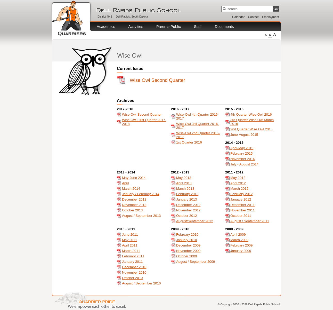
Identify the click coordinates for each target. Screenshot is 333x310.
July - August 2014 (244, 164)
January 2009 (240, 251)
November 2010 (134, 272)
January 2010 (186, 240)
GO (276, 9)
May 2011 (129, 240)
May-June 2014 (133, 178)
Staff (198, 27)
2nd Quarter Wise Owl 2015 (251, 129)
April (125, 183)
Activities (135, 27)
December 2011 (242, 205)
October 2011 (240, 216)
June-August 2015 (244, 135)
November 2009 (188, 251)
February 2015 (241, 153)
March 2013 (185, 188)
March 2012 (239, 188)
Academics (106, 27)
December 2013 (134, 199)
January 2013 (186, 199)
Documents (224, 27)
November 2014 (242, 159)
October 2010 (132, 278)
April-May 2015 (241, 148)
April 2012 (238, 183)
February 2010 (187, 234)
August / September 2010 (141, 283)
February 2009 (241, 245)
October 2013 (132, 210)
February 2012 (241, 194)
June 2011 (130, 234)
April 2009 (238, 234)
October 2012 (186, 216)
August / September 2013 (141, 216)
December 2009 (188, 245)
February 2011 (133, 256)
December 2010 (134, 267)
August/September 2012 (194, 221)
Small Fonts (266, 34)
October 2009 (186, 256)
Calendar (238, 17)
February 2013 (187, 194)
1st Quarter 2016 (189, 142)
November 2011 (242, 210)
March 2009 (239, 240)
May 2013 (183, 178)
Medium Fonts (270, 34)
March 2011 (131, 251)
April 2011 (129, 245)
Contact (253, 17)
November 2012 (188, 210)
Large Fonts (274, 34)
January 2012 (240, 199)
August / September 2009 (195, 262)
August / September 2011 (249, 221)
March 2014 (131, 188)
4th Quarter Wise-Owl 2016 (251, 114)
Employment (270, 17)
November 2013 (134, 205)
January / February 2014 (140, 194)
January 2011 (132, 262)
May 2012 (237, 178)
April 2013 (184, 183)
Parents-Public (168, 27)
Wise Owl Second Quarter (157, 80)
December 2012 (188, 205)
